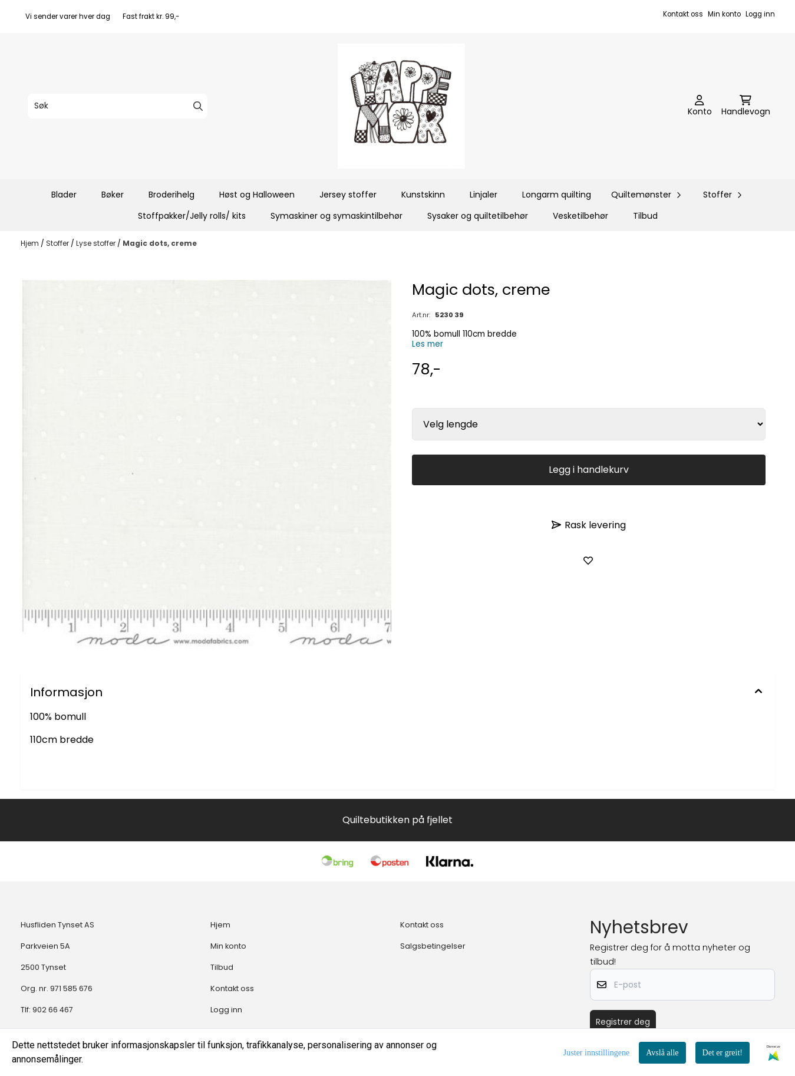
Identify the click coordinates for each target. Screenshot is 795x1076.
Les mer (427, 344)
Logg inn (760, 14)
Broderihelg (171, 194)
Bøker (112, 194)
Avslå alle (662, 1052)
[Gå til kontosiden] (700, 106)
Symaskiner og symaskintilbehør (337, 216)
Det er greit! (722, 1052)
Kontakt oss (683, 14)
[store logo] (401, 106)
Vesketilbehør (580, 216)
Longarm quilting (556, 194)
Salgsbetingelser (433, 946)
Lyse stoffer (96, 243)
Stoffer (58, 243)
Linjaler (483, 194)
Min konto (724, 14)
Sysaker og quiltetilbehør (477, 216)
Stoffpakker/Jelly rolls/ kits (192, 216)
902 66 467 (52, 1010)
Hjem (31, 243)
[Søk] (117, 106)
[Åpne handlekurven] (746, 106)
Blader (64, 194)
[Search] (198, 106)
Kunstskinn (423, 194)
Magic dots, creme (160, 243)
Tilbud (645, 216)
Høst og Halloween (257, 194)
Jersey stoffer (348, 194)
